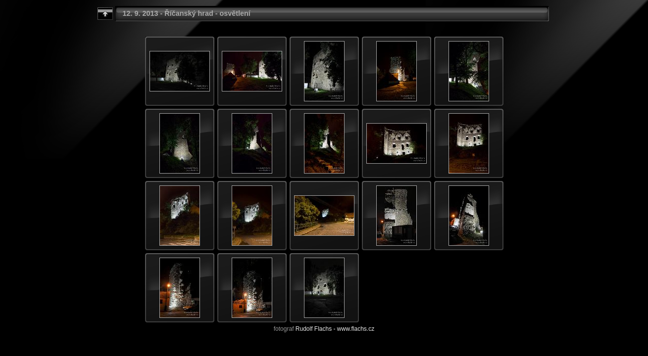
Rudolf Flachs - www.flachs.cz (335, 328)
